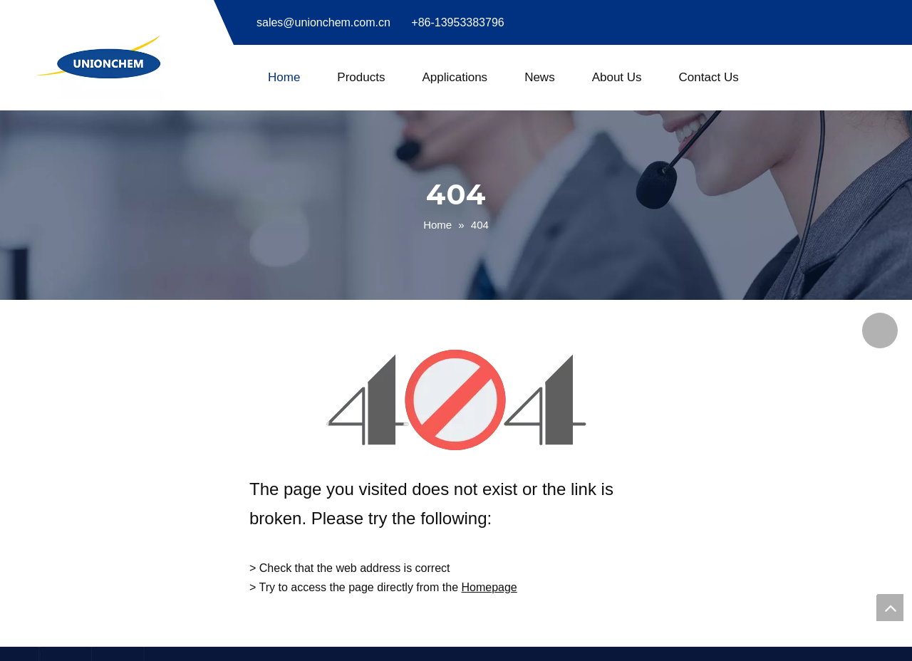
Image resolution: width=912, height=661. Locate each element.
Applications (454, 77)
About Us (617, 77)
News (539, 77)
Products (361, 77)
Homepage (489, 587)
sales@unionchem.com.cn (323, 22)
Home (284, 77)
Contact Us (709, 77)
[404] (456, 400)
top (889, 607)
